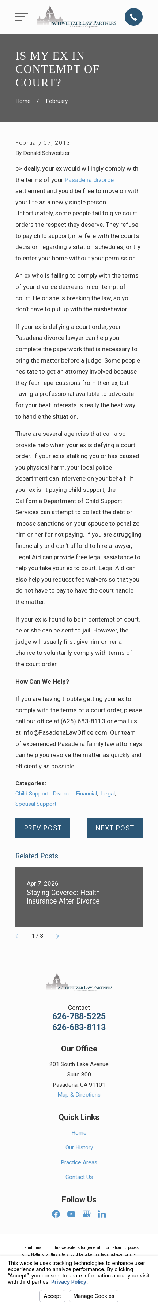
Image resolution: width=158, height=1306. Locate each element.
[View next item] (54, 936)
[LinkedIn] (102, 1214)
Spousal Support (35, 804)
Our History (79, 1147)
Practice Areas (79, 1162)
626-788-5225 (79, 1016)
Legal (108, 793)
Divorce (62, 793)
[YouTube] (71, 1214)
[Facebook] (56, 1214)
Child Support (32, 793)
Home (79, 1132)
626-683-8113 (79, 1027)
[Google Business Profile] (87, 1214)
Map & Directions (79, 1094)
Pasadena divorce (89, 179)
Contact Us (79, 1177)
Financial (86, 793)
